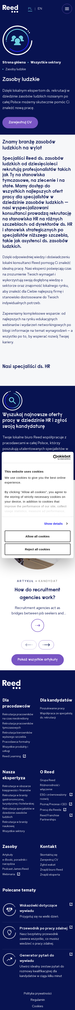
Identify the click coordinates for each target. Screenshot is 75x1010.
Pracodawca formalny (16, 741)
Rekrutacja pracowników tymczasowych (17, 725)
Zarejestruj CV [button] (20, 122)
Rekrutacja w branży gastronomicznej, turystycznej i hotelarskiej (18, 799)
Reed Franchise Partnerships (49, 817)
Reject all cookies (37, 549)
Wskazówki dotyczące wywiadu (38, 908)
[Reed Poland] (10, 9)
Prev (29, 645)
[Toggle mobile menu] (67, 8)
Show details (53, 523)
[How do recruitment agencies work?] (37, 570)
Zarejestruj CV (49, 859)
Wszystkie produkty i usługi (15, 749)
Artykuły (7, 854)
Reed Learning (11, 756)
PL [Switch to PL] (30, 8)
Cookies (37, 1006)
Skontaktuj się (48, 854)
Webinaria (8, 874)
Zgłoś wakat (47, 864)
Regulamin (37, 1000)
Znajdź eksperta (50, 874)
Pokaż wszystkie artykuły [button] (38, 660)
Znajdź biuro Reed (51, 869)
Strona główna (14, 62)
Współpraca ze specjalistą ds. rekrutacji (56, 715)
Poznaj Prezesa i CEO (53, 804)
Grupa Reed (47, 780)
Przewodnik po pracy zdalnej (43, 928)
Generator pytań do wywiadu (37, 958)
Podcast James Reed (15, 869)
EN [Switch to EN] (40, 8)
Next (46, 645)
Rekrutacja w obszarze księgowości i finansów (16, 788)
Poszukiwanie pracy (52, 708)
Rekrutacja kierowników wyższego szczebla (17, 735)
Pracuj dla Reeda (50, 810)
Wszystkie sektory (46, 62)
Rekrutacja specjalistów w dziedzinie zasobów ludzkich (18, 813)
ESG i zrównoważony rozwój (53, 797)
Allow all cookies (37, 536)
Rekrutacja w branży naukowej (15, 824)
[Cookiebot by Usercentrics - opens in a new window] (53, 457)
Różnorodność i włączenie (50, 787)
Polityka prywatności (38, 993)
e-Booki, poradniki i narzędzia (14, 862)
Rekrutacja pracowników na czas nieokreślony (17, 716)
